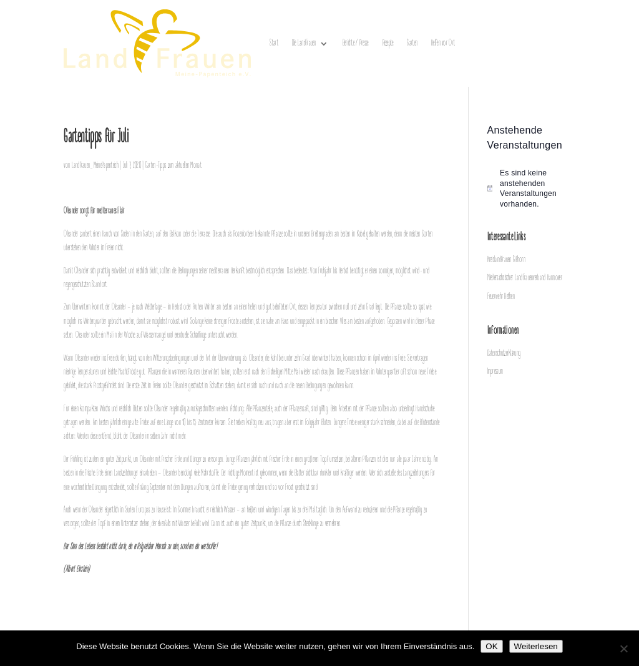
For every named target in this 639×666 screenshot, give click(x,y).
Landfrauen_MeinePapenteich (95, 165)
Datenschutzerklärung (504, 353)
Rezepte (388, 43)
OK (491, 646)
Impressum (495, 371)
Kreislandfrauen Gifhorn (506, 260)
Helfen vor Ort (443, 43)
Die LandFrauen (304, 43)
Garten (412, 43)
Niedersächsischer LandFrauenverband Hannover (524, 278)
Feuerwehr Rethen (501, 296)
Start (274, 43)
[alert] (531, 188)
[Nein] (623, 648)
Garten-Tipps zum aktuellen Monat (173, 165)
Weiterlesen (536, 646)
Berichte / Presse (356, 43)
